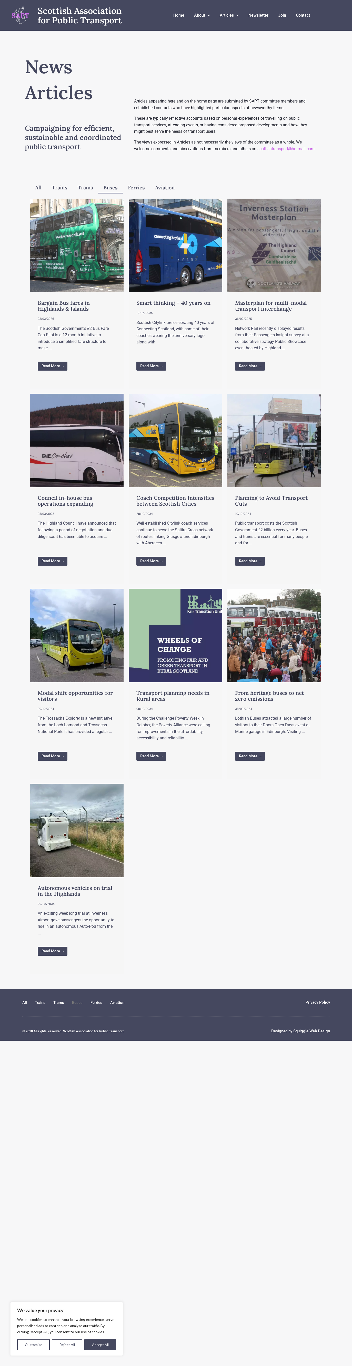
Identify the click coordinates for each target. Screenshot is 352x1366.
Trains (59, 187)
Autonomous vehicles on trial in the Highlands (75, 890)
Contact (303, 15)
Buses (110, 187)
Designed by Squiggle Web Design (300, 1031)
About (202, 15)
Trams (85, 187)
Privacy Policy (318, 1002)
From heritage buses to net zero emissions (269, 695)
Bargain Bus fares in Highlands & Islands (64, 305)
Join (282, 15)
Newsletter (258, 15)
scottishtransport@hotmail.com (286, 148)
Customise (33, 1344)
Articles (229, 15)
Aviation (165, 187)
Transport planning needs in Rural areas (172, 695)
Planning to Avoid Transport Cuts (271, 500)
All (38, 187)
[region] (66, 1329)
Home (178, 15)
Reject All (67, 1344)
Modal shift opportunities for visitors (75, 695)
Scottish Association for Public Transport (80, 15)
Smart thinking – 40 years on (173, 302)
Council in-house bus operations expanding (65, 500)
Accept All (100, 1344)
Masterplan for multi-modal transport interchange (271, 305)
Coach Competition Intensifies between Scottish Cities (175, 500)
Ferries (136, 187)
